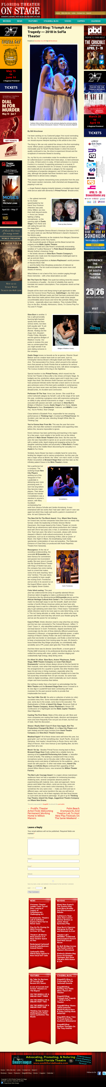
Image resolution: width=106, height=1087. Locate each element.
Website (30, 874)
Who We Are (65, 13)
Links (73, 13)
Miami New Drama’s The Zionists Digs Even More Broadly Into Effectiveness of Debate (66, 908)
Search (88, 13)
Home (58, 13)
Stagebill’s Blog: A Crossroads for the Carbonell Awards (65, 981)
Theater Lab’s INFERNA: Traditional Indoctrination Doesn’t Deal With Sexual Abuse (66, 938)
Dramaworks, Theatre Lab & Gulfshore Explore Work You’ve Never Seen (39, 921)
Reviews (7, 21)
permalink (61, 804)
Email (30, 866)
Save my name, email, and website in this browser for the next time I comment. (51, 884)
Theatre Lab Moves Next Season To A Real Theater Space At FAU (38, 938)
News (19, 21)
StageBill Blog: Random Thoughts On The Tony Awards (66, 1026)
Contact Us (81, 13)
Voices (68, 21)
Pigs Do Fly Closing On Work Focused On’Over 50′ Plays (39, 929)
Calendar (95, 21)
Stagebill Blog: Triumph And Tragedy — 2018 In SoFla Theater (66, 999)
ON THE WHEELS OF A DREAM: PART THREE (39, 995)
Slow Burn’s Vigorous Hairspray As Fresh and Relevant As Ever (66, 929)
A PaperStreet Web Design (10, 1083)
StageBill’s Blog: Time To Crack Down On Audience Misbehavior (66, 1019)
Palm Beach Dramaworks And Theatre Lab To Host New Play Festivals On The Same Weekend (67, 813)
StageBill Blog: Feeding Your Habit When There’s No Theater (65, 990)
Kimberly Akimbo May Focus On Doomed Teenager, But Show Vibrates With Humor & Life (66, 957)
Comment (31, 838)
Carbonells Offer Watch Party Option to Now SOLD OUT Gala (39, 953)
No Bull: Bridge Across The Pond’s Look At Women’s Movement (66, 948)
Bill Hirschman (52, 41)
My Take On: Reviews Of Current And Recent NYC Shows (39, 981)
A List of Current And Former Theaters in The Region (39, 989)
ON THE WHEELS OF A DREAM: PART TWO (39, 1001)
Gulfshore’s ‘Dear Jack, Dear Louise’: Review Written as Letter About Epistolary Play (65, 920)
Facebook (99, 1073)
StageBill (45, 804)
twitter (104, 1073)
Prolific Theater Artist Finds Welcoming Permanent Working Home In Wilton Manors (40, 813)
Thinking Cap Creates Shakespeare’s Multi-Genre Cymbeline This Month (39, 1014)
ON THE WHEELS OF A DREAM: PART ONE (39, 1006)
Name (30, 858)
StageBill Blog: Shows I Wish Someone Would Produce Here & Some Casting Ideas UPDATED (66, 1009)
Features (33, 21)
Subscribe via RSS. (18, 1081)
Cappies (81, 21)
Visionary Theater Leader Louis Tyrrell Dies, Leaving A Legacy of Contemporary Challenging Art (39, 909)
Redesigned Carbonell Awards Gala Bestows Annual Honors (39, 946)
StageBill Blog (51, 21)
